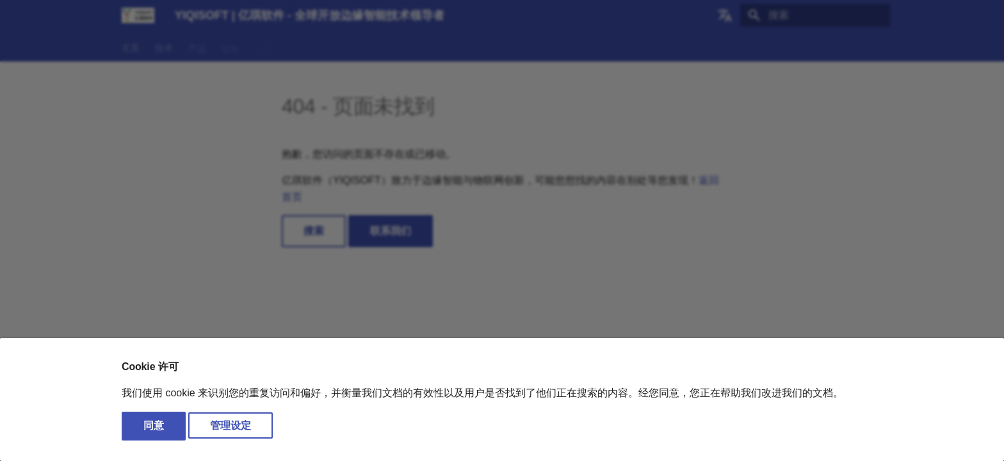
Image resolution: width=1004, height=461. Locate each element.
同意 (153, 425)
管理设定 (230, 425)
